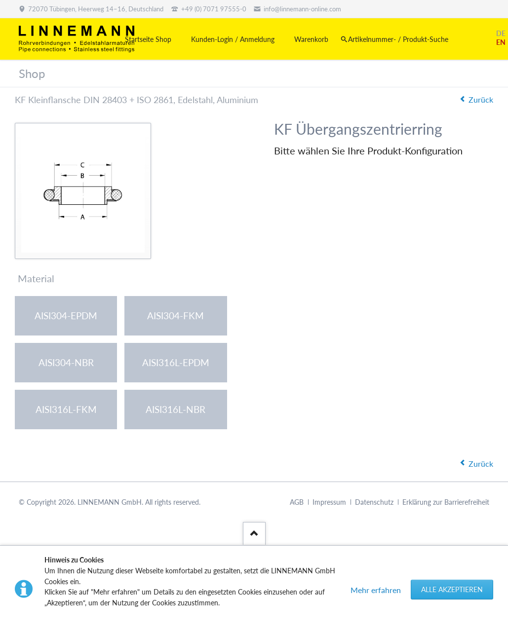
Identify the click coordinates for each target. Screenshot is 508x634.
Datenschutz (374, 502)
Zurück (481, 99)
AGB (297, 502)
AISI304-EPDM (66, 315)
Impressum (329, 502)
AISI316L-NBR (175, 409)
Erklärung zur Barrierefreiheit (445, 502)
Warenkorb (311, 39)
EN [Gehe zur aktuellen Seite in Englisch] (501, 42)
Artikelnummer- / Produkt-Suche (398, 39)
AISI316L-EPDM (175, 362)
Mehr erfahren (376, 590)
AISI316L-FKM (66, 409)
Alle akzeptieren (452, 589)
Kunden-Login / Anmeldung (232, 39)
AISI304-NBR (66, 362)
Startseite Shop (148, 39)
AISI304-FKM (175, 315)
